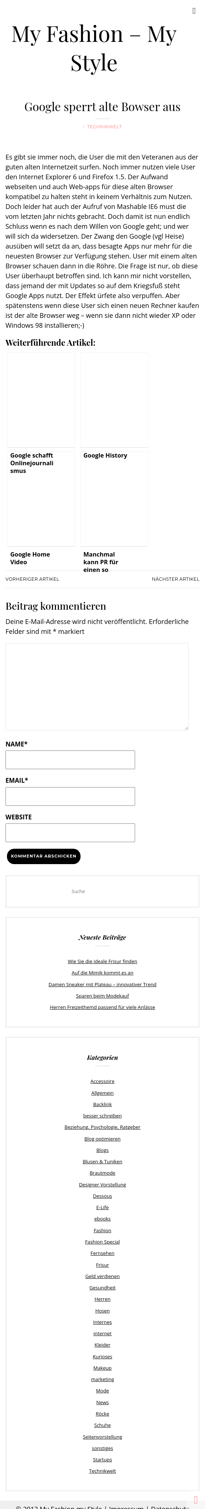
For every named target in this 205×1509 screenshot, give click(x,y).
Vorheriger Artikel (32, 578)
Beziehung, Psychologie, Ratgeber (103, 1125)
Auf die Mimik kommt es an (102, 972)
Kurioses (102, 1351)
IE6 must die (167, 206)
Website (18, 816)
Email (16, 780)
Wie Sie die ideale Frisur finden (102, 961)
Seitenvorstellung (102, 1430)
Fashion (102, 1226)
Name (16, 743)
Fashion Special (103, 1238)
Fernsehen (102, 1249)
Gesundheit (102, 1283)
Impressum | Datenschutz (149, 1501)
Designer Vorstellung (102, 1181)
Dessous (102, 1193)
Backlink (102, 1102)
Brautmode (102, 1170)
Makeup (103, 1362)
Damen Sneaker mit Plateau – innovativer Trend (103, 983)
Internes (102, 1317)
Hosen (103, 1306)
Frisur (102, 1261)
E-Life (102, 1204)
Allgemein (102, 1091)
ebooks (102, 1215)
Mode (102, 1385)
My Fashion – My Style (93, 47)
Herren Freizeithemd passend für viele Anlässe (102, 1006)
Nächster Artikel (176, 578)
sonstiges (102, 1441)
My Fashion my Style (71, 1501)
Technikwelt (104, 126)
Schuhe (102, 1419)
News (102, 1396)
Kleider (102, 1339)
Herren (103, 1294)
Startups (102, 1452)
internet (102, 1328)
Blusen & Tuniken (102, 1159)
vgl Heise (168, 236)
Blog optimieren (102, 1136)
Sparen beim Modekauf (102, 995)
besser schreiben (102, 1113)
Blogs (103, 1148)
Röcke (102, 1407)
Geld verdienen (102, 1272)
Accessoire (102, 1080)
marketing (102, 1373)
